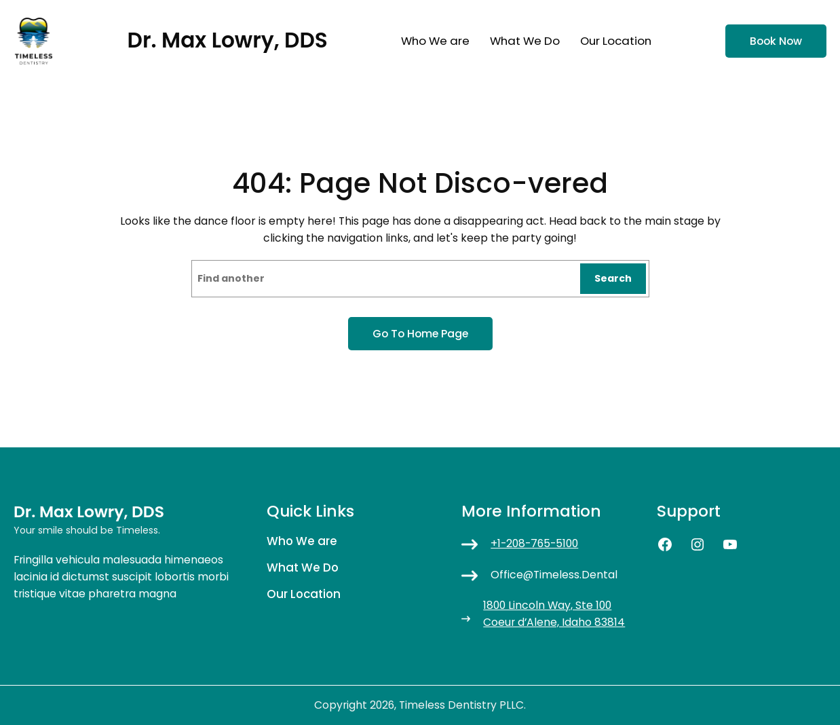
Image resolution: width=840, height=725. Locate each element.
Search (613, 278)
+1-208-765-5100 (534, 543)
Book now (776, 41)
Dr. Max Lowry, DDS (228, 40)
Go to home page (420, 333)
